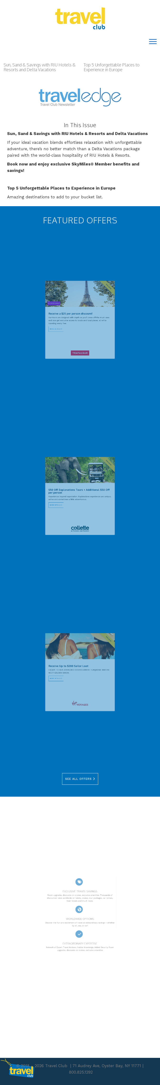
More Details (64, 325)
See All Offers (80, 778)
